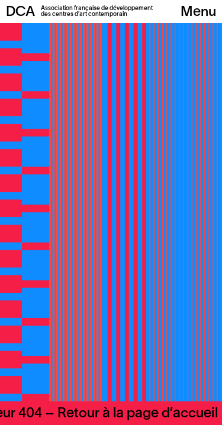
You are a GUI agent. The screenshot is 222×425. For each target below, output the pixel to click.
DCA (20, 12)
